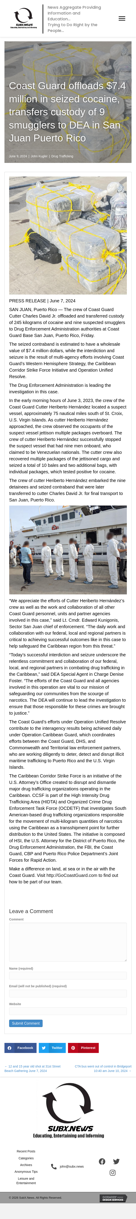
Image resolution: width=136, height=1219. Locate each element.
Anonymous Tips (26, 1171)
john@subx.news (72, 1166)
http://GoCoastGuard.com (71, 875)
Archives (26, 1165)
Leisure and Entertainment (26, 1181)
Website (15, 1004)
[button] (122, 18)
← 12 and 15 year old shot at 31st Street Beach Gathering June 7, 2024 (32, 1069)
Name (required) (21, 968)
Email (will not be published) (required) (38, 986)
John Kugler (39, 156)
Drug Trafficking (62, 156)
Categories (26, 1158)
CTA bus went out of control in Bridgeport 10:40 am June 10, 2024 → (103, 1069)
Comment (16, 919)
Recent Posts (26, 1151)
